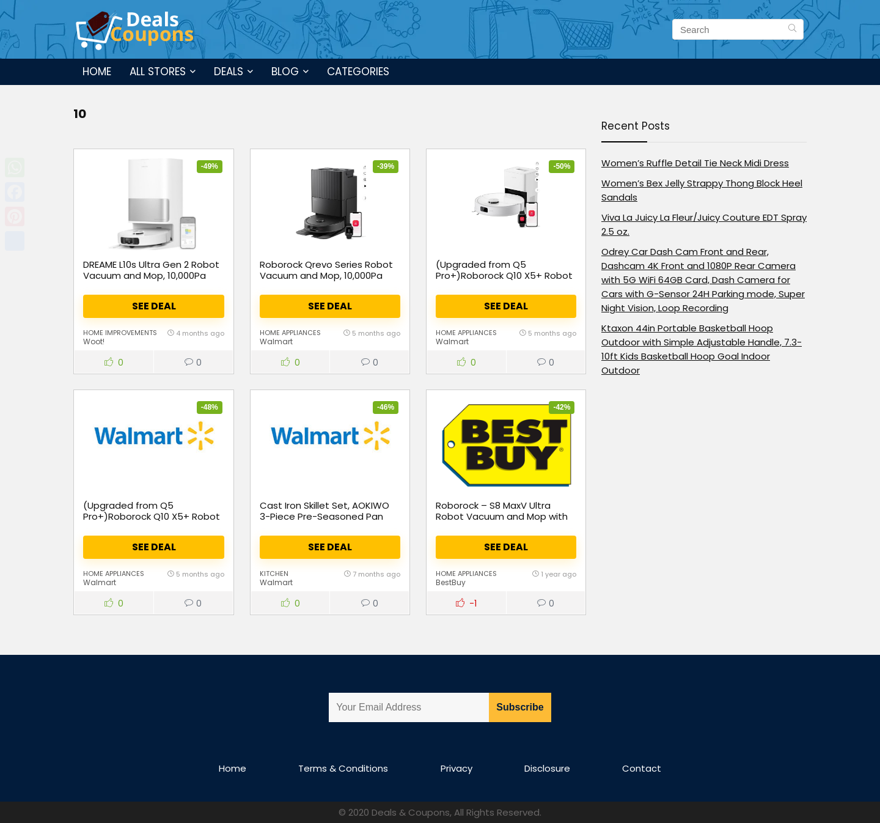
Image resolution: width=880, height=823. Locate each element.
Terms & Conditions (343, 768)
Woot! (94, 341)
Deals (228, 71)
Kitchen (274, 573)
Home (96, 71)
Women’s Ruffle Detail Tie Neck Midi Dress (695, 163)
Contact (641, 768)
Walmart (276, 341)
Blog (285, 71)
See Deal (154, 306)
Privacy (456, 768)
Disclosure (547, 768)
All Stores (158, 71)
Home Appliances (290, 333)
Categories (358, 71)
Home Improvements (120, 333)
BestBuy (451, 582)
